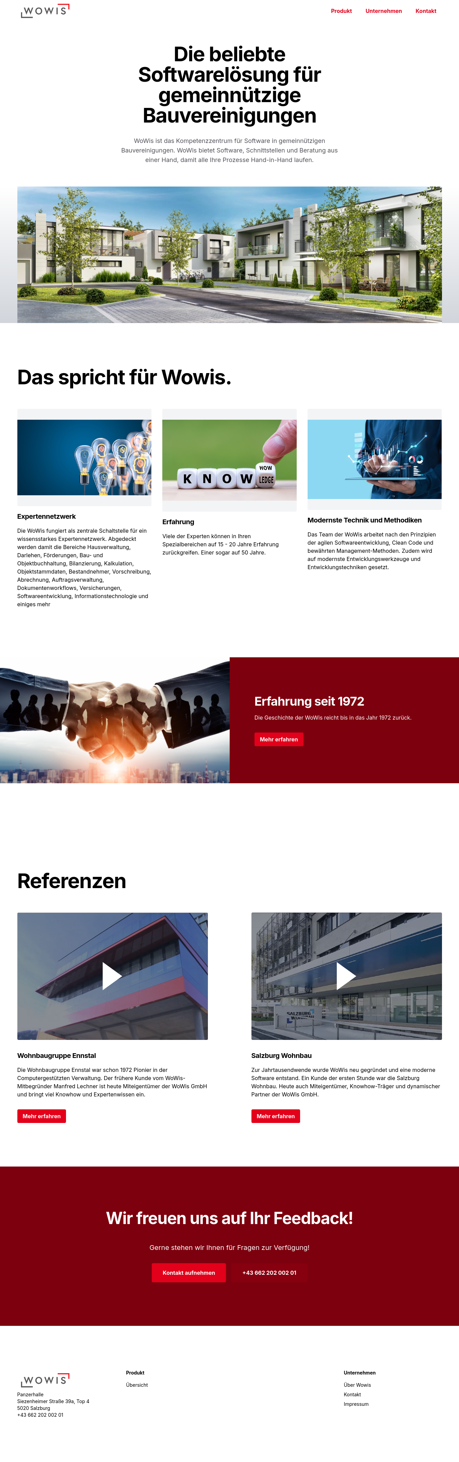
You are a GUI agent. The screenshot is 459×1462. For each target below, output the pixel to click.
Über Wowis (357, 1385)
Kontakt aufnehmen (189, 1272)
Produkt (341, 10)
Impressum (356, 1404)
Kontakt (425, 10)
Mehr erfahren (279, 739)
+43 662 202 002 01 (269, 1272)
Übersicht (137, 1385)
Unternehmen (383, 10)
